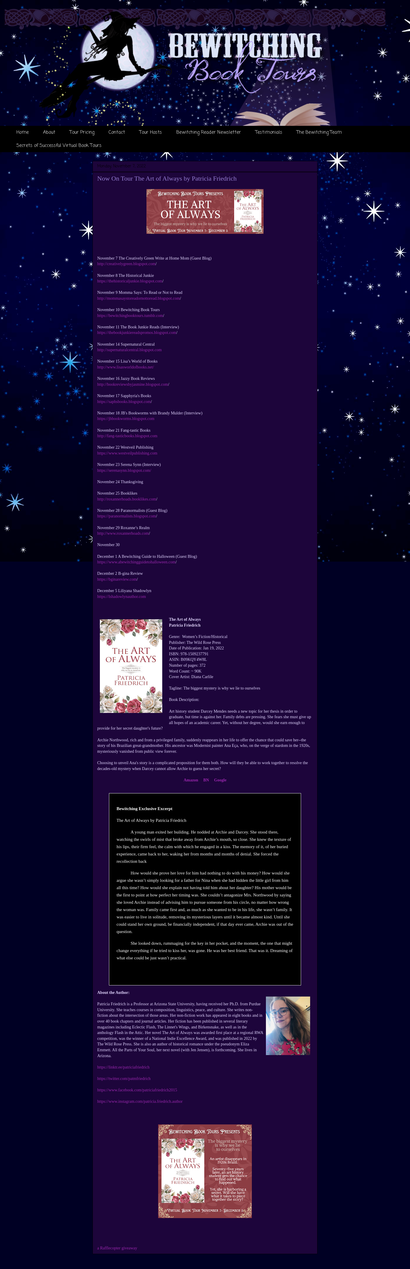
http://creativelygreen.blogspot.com (126, 264)
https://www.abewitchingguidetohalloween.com (136, 562)
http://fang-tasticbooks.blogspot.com (127, 436)
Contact (117, 132)
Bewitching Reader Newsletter (208, 132)
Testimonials (268, 132)
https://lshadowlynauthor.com (121, 596)
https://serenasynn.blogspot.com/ (124, 470)
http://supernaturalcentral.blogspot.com (129, 350)
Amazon (191, 780)
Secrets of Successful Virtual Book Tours (59, 145)
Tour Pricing (82, 132)
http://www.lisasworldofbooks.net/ (125, 367)
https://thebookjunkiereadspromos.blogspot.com (136, 332)
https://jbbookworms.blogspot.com (125, 418)
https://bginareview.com (117, 579)
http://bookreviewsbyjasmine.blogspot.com (132, 384)
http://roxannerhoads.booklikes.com (126, 499)
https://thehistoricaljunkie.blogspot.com (129, 281)
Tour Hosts (150, 132)
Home (22, 132)
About (49, 132)
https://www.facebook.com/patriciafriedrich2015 (137, 1090)
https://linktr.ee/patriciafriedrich (123, 1067)
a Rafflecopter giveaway (117, 1248)
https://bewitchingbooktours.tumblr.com (130, 315)
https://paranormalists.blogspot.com (126, 516)
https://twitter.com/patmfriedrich (124, 1078)
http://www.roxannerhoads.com (123, 533)
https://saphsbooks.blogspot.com (124, 401)
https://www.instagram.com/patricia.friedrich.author (139, 1101)
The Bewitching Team (319, 132)
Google (220, 780)
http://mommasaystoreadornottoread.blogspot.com (138, 298)
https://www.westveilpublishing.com (127, 453)
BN (206, 780)
